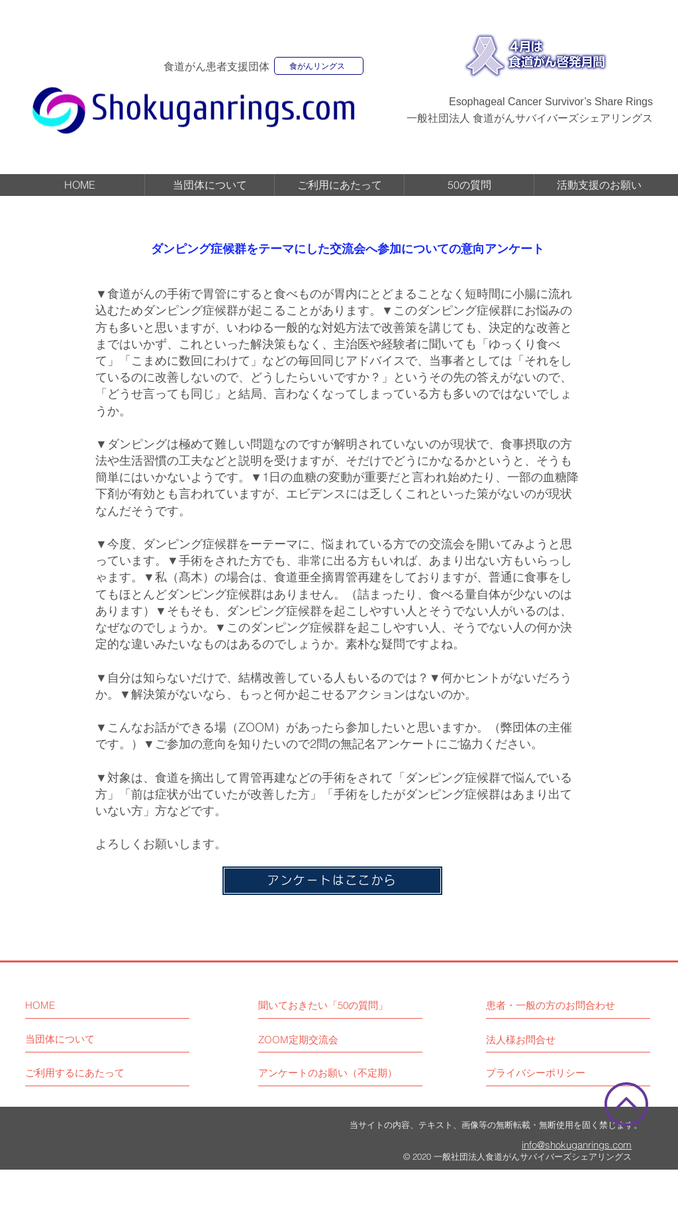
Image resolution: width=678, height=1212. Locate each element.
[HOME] (82, 1005)
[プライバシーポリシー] (535, 1073)
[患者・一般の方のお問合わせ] (568, 1005)
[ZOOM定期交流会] (298, 1039)
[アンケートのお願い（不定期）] (327, 1073)
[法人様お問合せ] (521, 1040)
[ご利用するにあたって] (74, 1073)
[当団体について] (60, 1039)
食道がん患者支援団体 (216, 66)
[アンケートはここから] (332, 881)
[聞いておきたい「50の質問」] (323, 1005)
